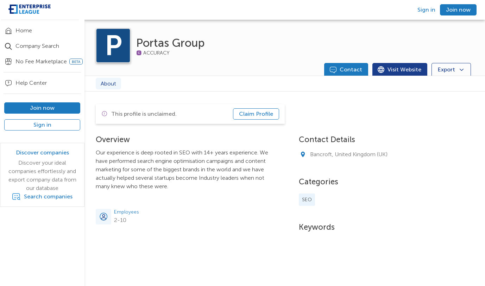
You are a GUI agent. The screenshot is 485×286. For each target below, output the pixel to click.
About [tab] (108, 83)
